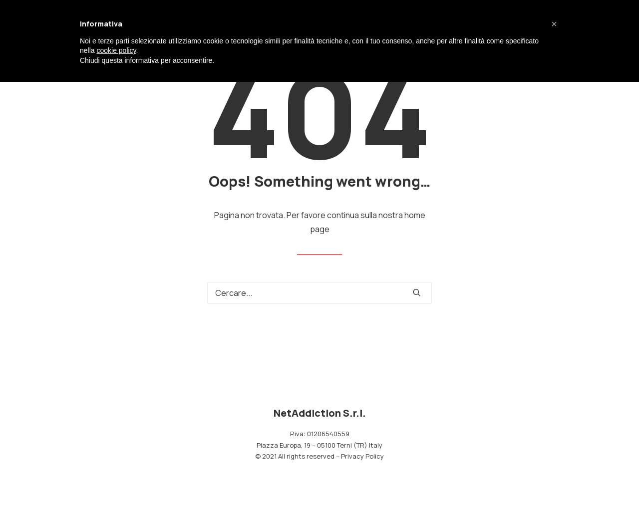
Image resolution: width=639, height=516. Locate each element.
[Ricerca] (319, 293)
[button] (417, 292)
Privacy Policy (362, 456)
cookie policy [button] (116, 50)
